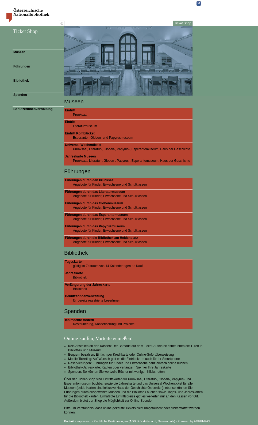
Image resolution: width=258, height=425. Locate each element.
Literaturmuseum (128, 124)
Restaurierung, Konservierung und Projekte (128, 322)
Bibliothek (21, 80)
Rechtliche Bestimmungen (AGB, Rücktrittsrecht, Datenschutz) (134, 421)
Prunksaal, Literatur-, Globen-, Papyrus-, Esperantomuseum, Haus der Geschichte (128, 147)
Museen (19, 52)
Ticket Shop (182, 23)
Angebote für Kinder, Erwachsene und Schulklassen (128, 182)
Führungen (21, 66)
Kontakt (69, 421)
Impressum (84, 421)
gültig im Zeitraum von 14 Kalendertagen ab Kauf (128, 264)
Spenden (20, 95)
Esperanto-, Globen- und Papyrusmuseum (128, 135)
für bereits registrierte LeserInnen (128, 298)
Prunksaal (128, 112)
